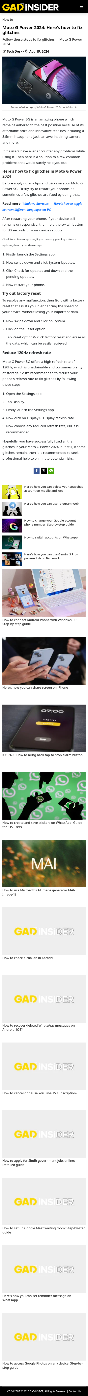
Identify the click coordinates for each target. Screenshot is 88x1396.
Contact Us (75, 1391)
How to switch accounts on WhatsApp (51, 537)
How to (7, 19)
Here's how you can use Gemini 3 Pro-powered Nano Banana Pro (51, 556)
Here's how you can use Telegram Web (51, 503)
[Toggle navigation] (81, 6)
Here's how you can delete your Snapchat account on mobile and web (53, 488)
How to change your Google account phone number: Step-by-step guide (50, 522)
